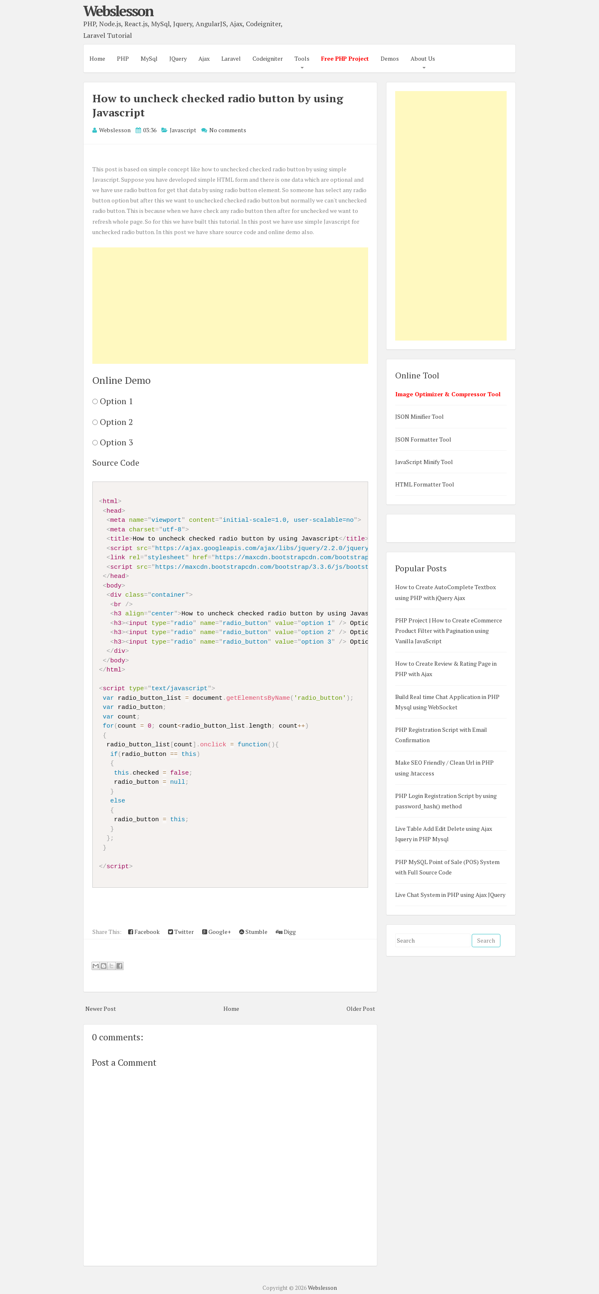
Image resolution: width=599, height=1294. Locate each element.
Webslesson (118, 10)
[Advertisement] (230, 305)
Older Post (361, 1008)
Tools (302, 58)
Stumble (253, 932)
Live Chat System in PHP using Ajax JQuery (450, 895)
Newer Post (100, 1008)
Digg (286, 932)
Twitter (181, 932)
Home (97, 58)
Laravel (231, 58)
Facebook (144, 932)
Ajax (204, 58)
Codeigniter (267, 58)
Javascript (183, 130)
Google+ (216, 932)
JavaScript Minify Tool (424, 462)
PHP (123, 58)
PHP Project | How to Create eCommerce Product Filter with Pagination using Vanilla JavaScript (448, 630)
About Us (423, 58)
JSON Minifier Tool (419, 416)
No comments (227, 130)
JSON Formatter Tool (423, 439)
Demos (390, 58)
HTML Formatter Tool (424, 484)
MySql (149, 58)
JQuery (178, 58)
